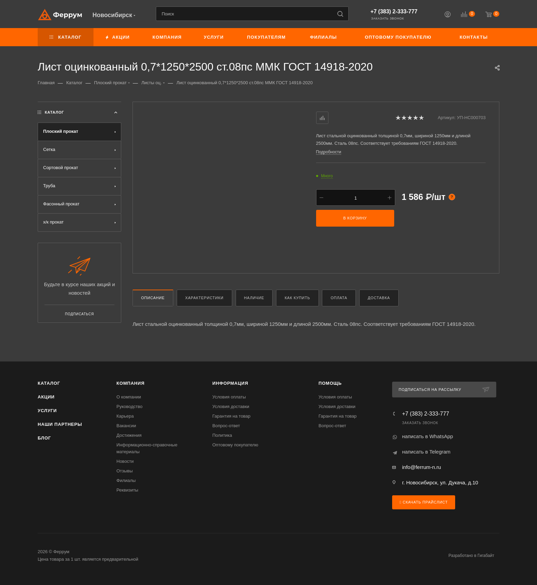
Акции (46, 396)
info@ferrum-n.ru (421, 467)
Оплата (338, 298)
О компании (128, 396)
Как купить (297, 298)
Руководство (129, 406)
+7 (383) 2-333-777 (394, 11)
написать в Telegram (426, 452)
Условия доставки (230, 406)
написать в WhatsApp (427, 436)
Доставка (379, 298)
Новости (125, 461)
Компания (130, 383)
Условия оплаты (229, 396)
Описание (153, 298)
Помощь (330, 383)
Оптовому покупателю (235, 444)
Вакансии (126, 425)
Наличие (254, 298)
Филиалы (126, 480)
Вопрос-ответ (226, 425)
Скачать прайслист (424, 502)
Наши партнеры (60, 424)
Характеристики (204, 298)
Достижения (128, 435)
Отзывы (124, 470)
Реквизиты (127, 490)
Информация (230, 383)
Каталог (49, 383)
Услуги (47, 410)
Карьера (125, 416)
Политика (222, 435)
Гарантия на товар (231, 416)
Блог (44, 438)
